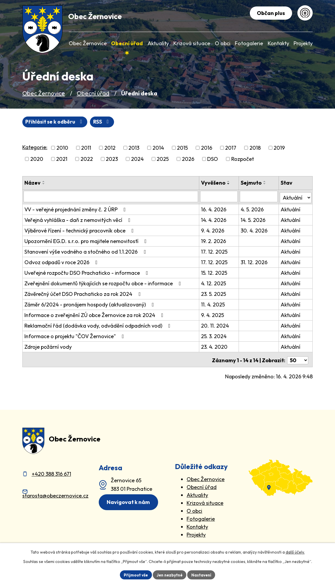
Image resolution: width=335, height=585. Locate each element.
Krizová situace (205, 500)
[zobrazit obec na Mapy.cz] (281, 475)
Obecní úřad (93, 93)
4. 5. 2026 (252, 208)
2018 (255, 148)
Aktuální (291, 208)
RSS (35, 122)
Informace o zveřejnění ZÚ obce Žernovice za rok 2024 (95, 314)
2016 (206, 148)
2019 (279, 148)
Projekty (196, 532)
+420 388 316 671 (51, 471)
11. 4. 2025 (213, 303)
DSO (212, 159)
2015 (182, 148)
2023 (112, 159)
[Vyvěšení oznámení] (219, 196)
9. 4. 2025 (213, 314)
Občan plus (270, 13)
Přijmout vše (134, 574)
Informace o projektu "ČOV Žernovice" (75, 335)
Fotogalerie (201, 516)
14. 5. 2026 (253, 219)
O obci (194, 508)
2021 (61, 159)
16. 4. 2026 (214, 208)
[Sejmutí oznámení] (259, 196)
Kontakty (197, 524)
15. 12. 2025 (215, 272)
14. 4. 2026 (214, 219)
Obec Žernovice (43, 93)
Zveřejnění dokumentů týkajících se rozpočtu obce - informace (103, 282)
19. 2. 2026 (214, 240)
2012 (109, 148)
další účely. (295, 551)
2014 (158, 148)
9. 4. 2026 (213, 229)
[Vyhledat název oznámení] (111, 196)
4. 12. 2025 (214, 282)
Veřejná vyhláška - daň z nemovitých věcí (78, 219)
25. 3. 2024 (214, 335)
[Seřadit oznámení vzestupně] (44, 182)
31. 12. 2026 (254, 261)
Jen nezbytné (169, 574)
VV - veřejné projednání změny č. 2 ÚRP (76, 208)
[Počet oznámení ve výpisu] (297, 358)
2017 (230, 148)
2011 (86, 148)
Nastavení (202, 574)
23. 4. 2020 (215, 346)
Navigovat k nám (129, 500)
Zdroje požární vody (48, 346)
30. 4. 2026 (254, 229)
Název (32, 183)
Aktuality (197, 492)
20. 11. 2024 (216, 324)
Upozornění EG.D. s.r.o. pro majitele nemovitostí (86, 240)
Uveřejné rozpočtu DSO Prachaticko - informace (87, 272)
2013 (133, 148)
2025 (163, 159)
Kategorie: (34, 147)
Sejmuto (251, 183)
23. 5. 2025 (214, 293)
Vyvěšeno (214, 183)
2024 (137, 159)
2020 (36, 159)
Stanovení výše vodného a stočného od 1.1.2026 (86, 250)
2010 (62, 148)
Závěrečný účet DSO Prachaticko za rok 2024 (83, 293)
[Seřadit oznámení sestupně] (44, 184)
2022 (87, 159)
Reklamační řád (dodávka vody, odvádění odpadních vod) (98, 324)
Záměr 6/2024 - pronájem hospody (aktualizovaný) (90, 303)
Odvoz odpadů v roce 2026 (62, 261)
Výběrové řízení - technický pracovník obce (80, 229)
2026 (188, 159)
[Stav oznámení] (295, 196)
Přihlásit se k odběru (83, 122)
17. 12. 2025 (215, 250)
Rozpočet (242, 159)
